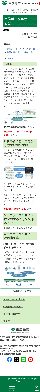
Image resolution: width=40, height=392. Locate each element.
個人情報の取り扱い (13, 306)
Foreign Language (30, 3)
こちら (30, 127)
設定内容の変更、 (15, 52)
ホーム (5, 10)
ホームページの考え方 (14, 299)
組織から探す (16, 10)
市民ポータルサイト (13, 12)
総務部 (26, 10)
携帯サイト (8, 321)
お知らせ (11, 58)
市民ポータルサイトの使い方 (21, 49)
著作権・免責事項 (11, 313)
